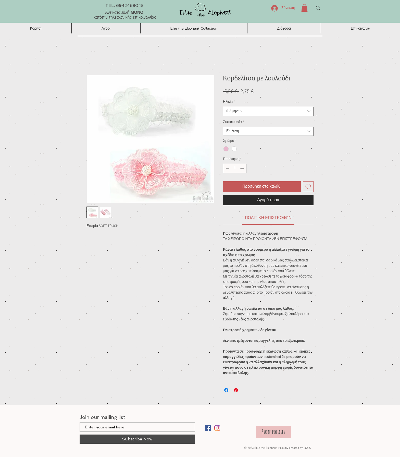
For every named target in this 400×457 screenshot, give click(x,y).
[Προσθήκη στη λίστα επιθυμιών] (308, 186)
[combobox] (268, 111)
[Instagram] (217, 428)
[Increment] (242, 168)
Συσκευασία (233, 122)
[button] (304, 8)
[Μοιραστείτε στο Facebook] (226, 390)
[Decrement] (227, 168)
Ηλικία (229, 102)
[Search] (318, 8)
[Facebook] (208, 428)
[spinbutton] (234, 168)
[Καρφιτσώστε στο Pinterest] (236, 390)
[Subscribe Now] (137, 439)
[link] (268, 218)
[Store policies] (273, 432)
